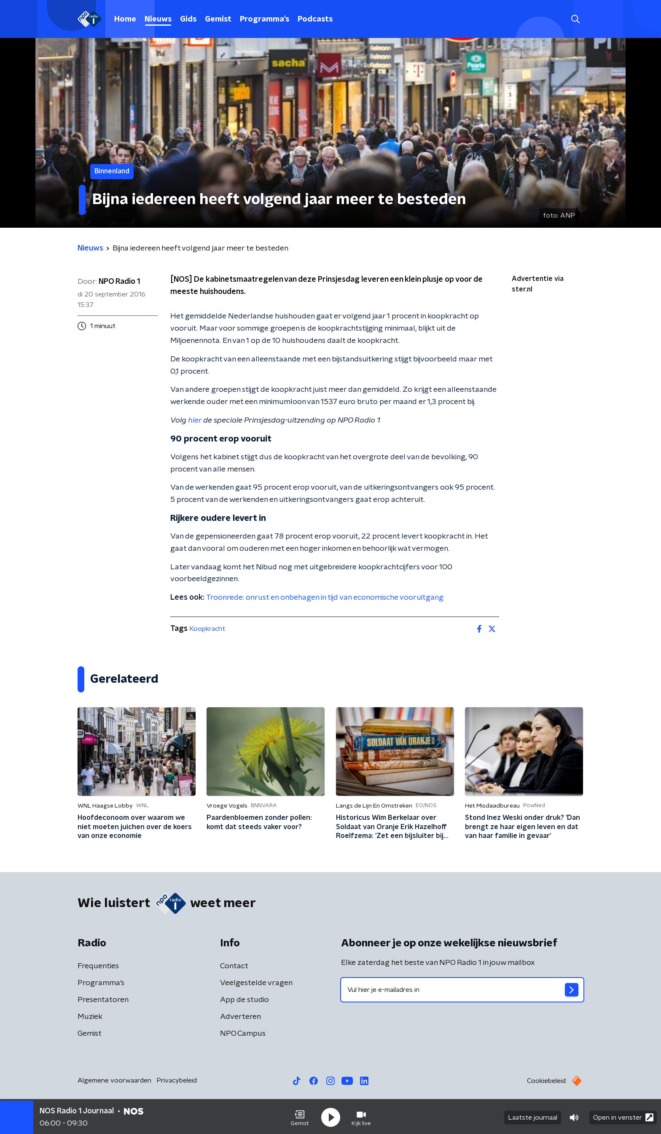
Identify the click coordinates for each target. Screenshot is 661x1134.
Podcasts (315, 19)
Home (125, 19)
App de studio (244, 1000)
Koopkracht (207, 628)
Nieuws (158, 19)
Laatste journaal (532, 1116)
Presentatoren (103, 1000)
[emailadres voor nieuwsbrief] (462, 990)
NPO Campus (243, 1033)
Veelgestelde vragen (256, 983)
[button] (299, 1116)
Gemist (218, 19)
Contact (234, 966)
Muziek (90, 1017)
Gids (188, 19)
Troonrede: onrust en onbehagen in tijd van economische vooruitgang (324, 597)
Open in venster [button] (623, 1116)
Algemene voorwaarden (114, 1080)
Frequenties (98, 966)
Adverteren (240, 1017)
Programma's (264, 19)
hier (195, 420)
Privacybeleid (176, 1080)
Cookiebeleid (546, 1080)
